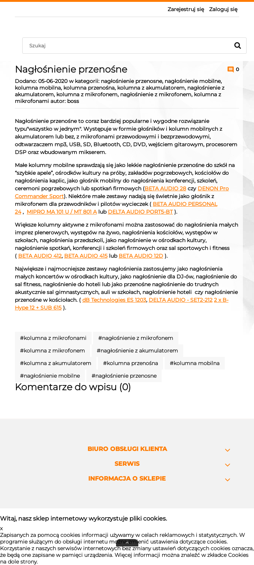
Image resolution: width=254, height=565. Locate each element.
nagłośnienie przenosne (131, 81)
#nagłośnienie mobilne (50, 375)
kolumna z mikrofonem (87, 94)
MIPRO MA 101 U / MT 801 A (62, 211)
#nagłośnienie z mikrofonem (135, 338)
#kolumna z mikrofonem (52, 350)
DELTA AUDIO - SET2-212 (180, 300)
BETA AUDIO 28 (165, 188)
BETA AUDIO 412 (40, 256)
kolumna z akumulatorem (151, 87)
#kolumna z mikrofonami (53, 338)
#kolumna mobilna (195, 363)
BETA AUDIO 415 (86, 256)
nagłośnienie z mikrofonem (155, 94)
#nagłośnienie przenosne (124, 375)
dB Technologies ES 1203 (114, 300)
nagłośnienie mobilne (193, 81)
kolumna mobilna (38, 87)
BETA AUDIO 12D (141, 256)
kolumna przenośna (89, 87)
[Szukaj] (237, 45)
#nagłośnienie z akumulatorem (137, 350)
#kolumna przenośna (130, 363)
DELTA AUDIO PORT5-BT (140, 211)
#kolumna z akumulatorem (55, 363)
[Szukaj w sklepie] (128, 45)
